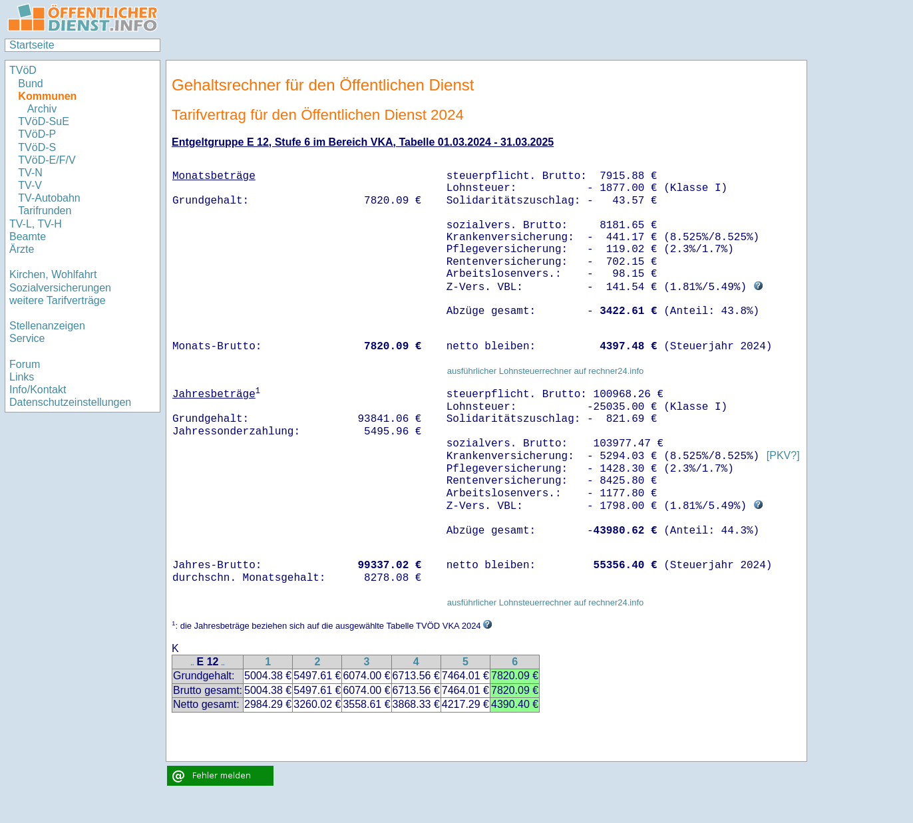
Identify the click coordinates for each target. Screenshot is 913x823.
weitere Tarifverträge (57, 300)
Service (27, 338)
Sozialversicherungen (60, 287)
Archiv (42, 108)
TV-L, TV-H (35, 224)
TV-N (30, 172)
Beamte (27, 236)
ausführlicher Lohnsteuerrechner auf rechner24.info (545, 371)
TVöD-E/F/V (46, 160)
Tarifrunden (44, 210)
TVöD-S (37, 147)
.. (192, 663)
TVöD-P (37, 134)
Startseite (32, 45)
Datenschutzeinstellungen (70, 402)
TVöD (23, 70)
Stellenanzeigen (47, 325)
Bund (30, 83)
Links (21, 377)
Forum (24, 364)
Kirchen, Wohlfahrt (52, 274)
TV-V (30, 185)
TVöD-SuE (43, 121)
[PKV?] (783, 456)
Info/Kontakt (37, 389)
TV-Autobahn (49, 198)
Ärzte (21, 249)
